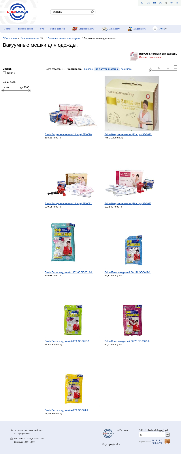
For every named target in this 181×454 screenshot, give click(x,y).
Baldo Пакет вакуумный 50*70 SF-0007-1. (127, 341)
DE (160, 3)
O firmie (7, 28)
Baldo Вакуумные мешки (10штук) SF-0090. (68, 134)
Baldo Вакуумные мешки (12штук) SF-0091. (128, 134)
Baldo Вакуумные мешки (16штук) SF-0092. (68, 203)
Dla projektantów (86, 28)
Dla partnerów (139, 28)
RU (142, 3)
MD (148, 3)
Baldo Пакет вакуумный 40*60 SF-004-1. (67, 410)
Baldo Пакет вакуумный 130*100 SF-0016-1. (69, 272)
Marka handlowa (57, 28)
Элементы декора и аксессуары (64, 38)
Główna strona (10, 38)
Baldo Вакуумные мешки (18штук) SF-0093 (128, 203)
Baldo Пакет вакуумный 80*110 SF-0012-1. (128, 272)
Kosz (162, 28)
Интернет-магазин (29, 38)
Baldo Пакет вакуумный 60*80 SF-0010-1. (67, 341)
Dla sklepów (114, 28)
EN (154, 3)
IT (177, 3)
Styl (42, 28)
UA (171, 3)
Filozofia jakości (25, 28)
